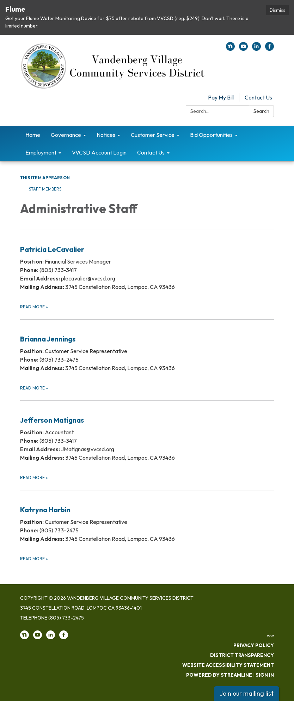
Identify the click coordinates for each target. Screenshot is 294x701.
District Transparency (242, 655)
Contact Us (258, 97)
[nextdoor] (230, 48)
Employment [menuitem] (40, 152)
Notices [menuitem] (106, 134)
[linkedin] (256, 48)
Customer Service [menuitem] (152, 134)
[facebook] (269, 48)
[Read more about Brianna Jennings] (147, 355)
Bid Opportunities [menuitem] (211, 134)
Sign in (265, 675)
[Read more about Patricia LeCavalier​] (147, 270)
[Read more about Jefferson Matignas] (147, 440)
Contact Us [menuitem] (151, 152)
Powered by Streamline (219, 675)
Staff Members (45, 189)
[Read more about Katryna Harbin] (147, 526)
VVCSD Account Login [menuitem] (99, 152)
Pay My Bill (221, 97)
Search (261, 111)
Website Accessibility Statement (228, 665)
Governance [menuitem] (66, 134)
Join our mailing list (247, 693)
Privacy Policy (253, 645)
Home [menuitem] (32, 134)
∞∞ (270, 635)
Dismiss (277, 10)
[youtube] (243, 48)
